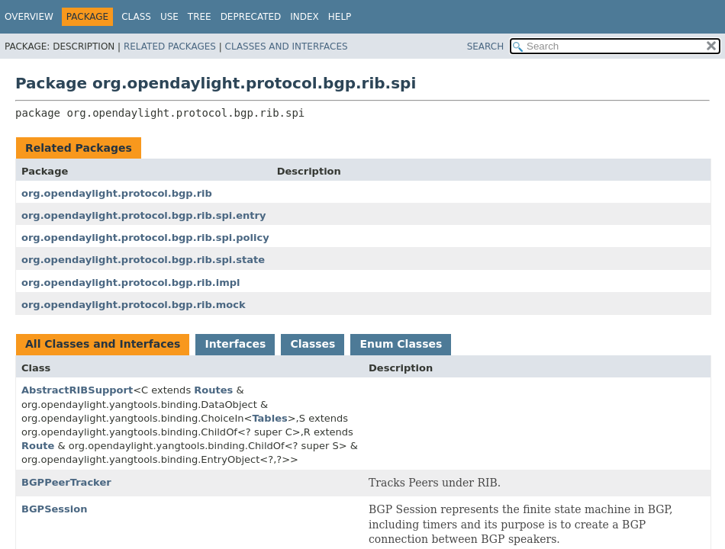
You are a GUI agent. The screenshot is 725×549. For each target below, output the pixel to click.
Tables (269, 418)
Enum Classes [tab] (400, 344)
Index (304, 16)
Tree (199, 16)
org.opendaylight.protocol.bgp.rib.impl (130, 282)
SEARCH (485, 46)
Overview (29, 16)
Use (169, 16)
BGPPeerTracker (66, 482)
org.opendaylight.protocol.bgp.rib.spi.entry (143, 215)
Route (37, 445)
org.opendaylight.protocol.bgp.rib (116, 193)
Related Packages (170, 46)
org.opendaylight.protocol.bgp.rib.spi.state (143, 259)
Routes (213, 390)
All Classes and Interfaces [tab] (102, 344)
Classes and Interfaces (286, 46)
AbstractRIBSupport (77, 390)
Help (340, 16)
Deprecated (251, 16)
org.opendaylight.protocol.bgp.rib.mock (133, 304)
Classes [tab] (312, 344)
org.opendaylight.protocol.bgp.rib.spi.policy (145, 237)
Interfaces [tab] (235, 344)
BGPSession (54, 509)
